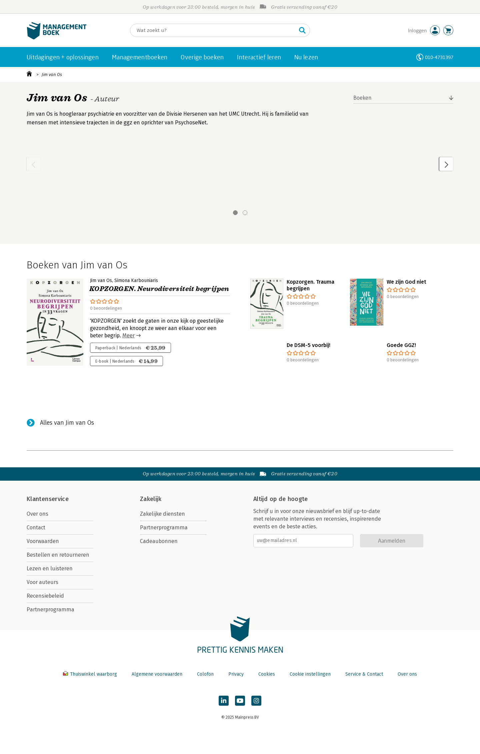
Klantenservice (48, 499)
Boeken (362, 98)
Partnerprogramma (50, 609)
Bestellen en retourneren (58, 555)
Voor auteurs (42, 582)
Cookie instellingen (310, 674)
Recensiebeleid (45, 596)
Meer (128, 335)
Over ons (37, 514)
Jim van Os (52, 74)
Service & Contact (364, 674)
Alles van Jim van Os (67, 422)
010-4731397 (439, 57)
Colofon (205, 674)
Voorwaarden (43, 541)
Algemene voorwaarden (157, 674)
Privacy (236, 674)
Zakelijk (150, 499)
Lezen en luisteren (50, 568)
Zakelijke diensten (162, 514)
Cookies (266, 674)
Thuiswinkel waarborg (90, 674)
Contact (36, 527)
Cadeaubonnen (159, 541)
